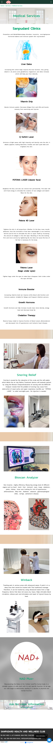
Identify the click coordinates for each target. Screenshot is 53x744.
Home (2, 6)
